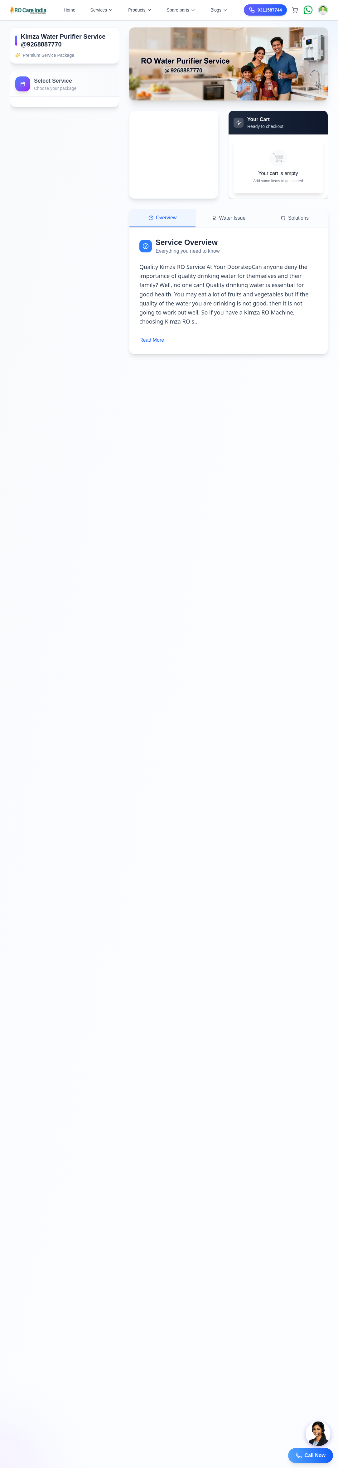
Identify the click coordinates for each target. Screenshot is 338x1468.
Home (69, 9)
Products (140, 9)
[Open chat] (318, 1433)
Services (101, 9)
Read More (151, 340)
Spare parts (181, 9)
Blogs (219, 9)
